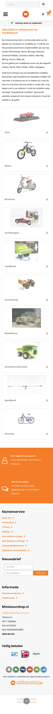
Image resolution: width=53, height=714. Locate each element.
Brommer (10, 200)
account (16, 463)
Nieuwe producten (11, 593)
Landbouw (10, 267)
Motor (8, 167)
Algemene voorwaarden (14, 550)
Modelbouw (11, 334)
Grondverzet (11, 301)
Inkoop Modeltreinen (13, 545)
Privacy (6, 527)
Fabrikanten (8, 598)
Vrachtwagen (12, 234)
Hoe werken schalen (12, 536)
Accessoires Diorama (16, 368)
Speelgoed (10, 401)
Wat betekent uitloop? (13, 541)
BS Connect (31, 702)
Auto (7, 133)
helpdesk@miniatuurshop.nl (16, 612)
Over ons (6, 517)
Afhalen (6, 531)
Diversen (9, 435)
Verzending (8, 522)
